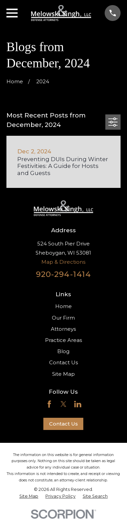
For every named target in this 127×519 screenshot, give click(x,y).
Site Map (63, 374)
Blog (63, 351)
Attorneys (63, 329)
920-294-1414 (63, 274)
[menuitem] (28, 496)
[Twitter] (63, 404)
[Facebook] (49, 404)
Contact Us (63, 362)
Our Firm (63, 318)
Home (63, 306)
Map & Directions (63, 262)
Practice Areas (63, 340)
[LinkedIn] (77, 404)
